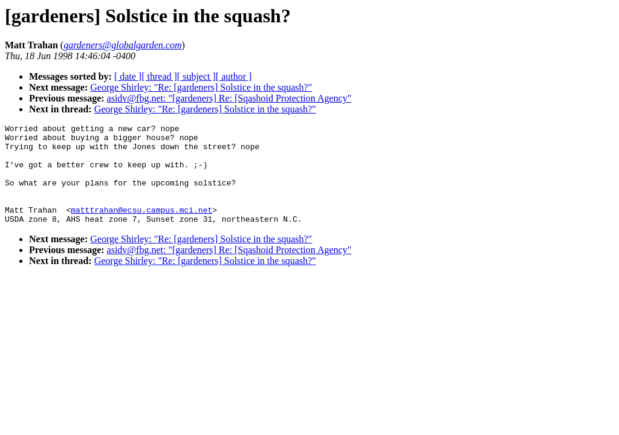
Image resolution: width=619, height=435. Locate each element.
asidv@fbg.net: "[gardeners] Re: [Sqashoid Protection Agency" (229, 98)
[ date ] (127, 76)
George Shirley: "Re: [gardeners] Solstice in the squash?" (201, 87)
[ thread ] (159, 76)
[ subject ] (196, 76)
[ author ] (234, 76)
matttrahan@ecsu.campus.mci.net (141, 227)
